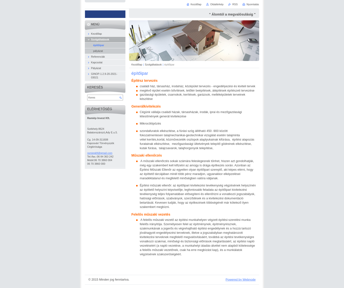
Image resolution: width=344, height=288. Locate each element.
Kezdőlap (136, 64)
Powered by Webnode (241, 279)
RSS (235, 4)
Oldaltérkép (217, 4)
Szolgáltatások (153, 64)
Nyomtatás (253, 4)
